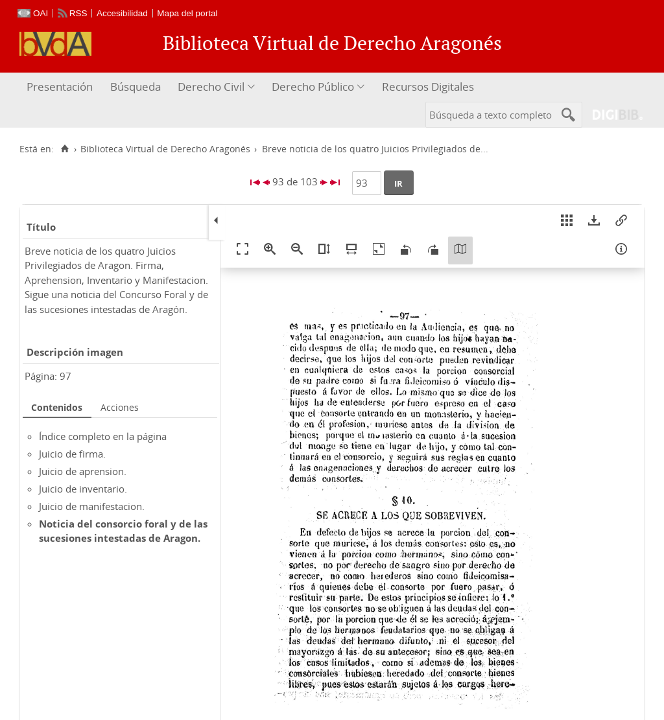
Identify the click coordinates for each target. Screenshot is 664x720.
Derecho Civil (211, 86)
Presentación (60, 86)
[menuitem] (61, 87)
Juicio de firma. (72, 453)
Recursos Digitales (428, 86)
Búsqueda (135, 86)
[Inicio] (64, 149)
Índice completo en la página (103, 436)
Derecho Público (313, 86)
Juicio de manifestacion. (92, 506)
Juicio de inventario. (83, 488)
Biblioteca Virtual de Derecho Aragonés (165, 149)
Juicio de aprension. (82, 471)
